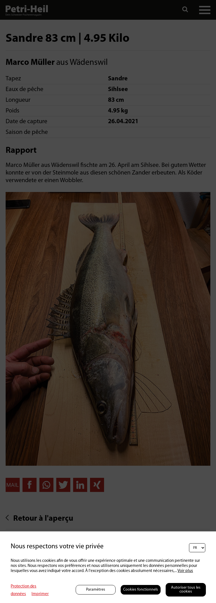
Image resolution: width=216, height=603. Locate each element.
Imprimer (40, 594)
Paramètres (95, 589)
